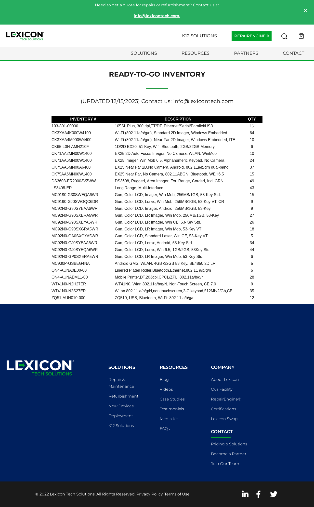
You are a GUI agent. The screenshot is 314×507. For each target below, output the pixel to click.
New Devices (121, 406)
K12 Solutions (199, 36)
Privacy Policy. (149, 494)
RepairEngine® (226, 399)
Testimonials (172, 409)
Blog (164, 379)
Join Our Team (225, 463)
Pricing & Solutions (229, 444)
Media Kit (169, 418)
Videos (166, 389)
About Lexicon (225, 379)
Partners (246, 53)
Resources (195, 53)
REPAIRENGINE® (251, 36)
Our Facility (221, 389)
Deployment (120, 416)
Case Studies (172, 399)
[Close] (305, 10)
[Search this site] (284, 36)
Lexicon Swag (224, 418)
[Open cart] (301, 36)
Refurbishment (123, 396)
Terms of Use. (177, 494)
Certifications (223, 409)
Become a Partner (228, 454)
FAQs (165, 428)
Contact (293, 53)
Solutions (144, 53)
